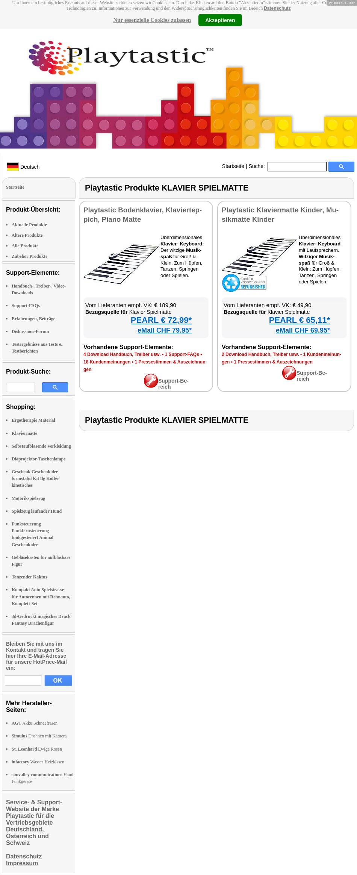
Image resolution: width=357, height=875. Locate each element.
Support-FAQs (26, 305)
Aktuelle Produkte (29, 224)
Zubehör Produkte (29, 256)
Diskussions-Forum (30, 331)
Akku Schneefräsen (34, 723)
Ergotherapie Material (33, 420)
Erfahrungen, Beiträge (33, 318)
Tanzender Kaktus (29, 577)
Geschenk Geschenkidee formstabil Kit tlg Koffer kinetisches (35, 478)
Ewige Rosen (37, 749)
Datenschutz (277, 8)
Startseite (233, 166)
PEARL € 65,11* (299, 320)
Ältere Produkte (27, 235)
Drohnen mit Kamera (39, 736)
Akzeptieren (220, 20)
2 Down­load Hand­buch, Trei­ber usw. (260, 354)
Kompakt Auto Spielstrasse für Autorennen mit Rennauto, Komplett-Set (41, 596)
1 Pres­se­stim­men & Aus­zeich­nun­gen (273, 362)
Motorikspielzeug (28, 498)
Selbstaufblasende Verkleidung (41, 446)
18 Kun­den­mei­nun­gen (106, 362)
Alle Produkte (25, 245)
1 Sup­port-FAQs (182, 354)
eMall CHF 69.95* (303, 330)
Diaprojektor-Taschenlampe (39, 459)
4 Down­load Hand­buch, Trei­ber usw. (122, 354)
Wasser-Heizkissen (38, 761)
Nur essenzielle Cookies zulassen (152, 20)
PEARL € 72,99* (161, 320)
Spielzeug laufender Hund (37, 511)
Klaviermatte (24, 433)
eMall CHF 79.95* (165, 330)
